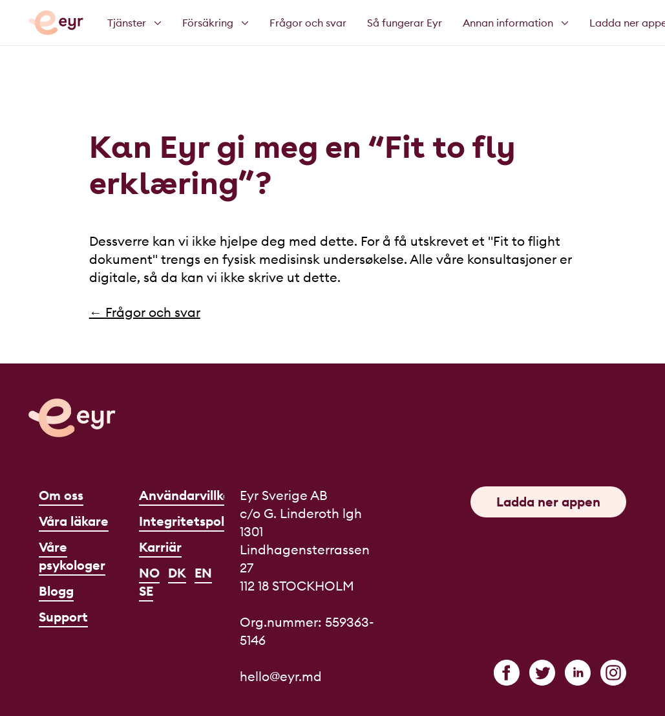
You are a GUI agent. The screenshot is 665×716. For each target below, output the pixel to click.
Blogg (56, 591)
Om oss (61, 495)
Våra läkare (74, 521)
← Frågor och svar (144, 312)
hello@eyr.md (281, 676)
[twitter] (542, 673)
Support (63, 617)
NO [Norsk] (149, 573)
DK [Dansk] (177, 573)
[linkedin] (578, 673)
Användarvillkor (187, 495)
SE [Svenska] (146, 591)
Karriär (160, 547)
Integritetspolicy (190, 521)
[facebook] (507, 673)
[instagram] (613, 673)
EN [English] (203, 573)
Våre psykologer (72, 556)
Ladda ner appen (548, 502)
